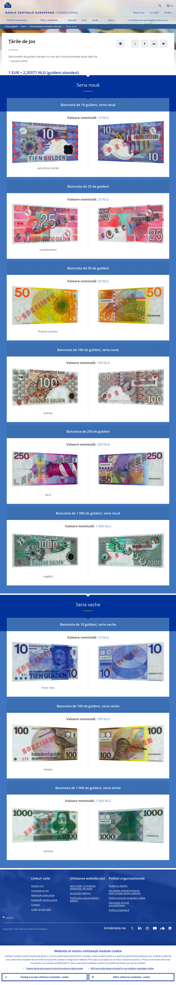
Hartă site (9, 917)
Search (160, 5)
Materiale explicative (43, 895)
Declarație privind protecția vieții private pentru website (124, 892)
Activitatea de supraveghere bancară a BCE (148, 22)
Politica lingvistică (119, 910)
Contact (35, 904)
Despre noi (138, 12)
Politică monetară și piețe (17, 22)
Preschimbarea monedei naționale (46, 26)
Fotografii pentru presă (44, 900)
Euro (84, 20)
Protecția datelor (118, 885)
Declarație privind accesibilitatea (119, 904)
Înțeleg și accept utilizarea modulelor (45, 977)
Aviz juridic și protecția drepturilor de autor (83, 887)
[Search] (144, 5)
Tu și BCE (154, 12)
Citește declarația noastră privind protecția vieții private (54, 968)
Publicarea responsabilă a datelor (84, 899)
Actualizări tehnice (80, 893)
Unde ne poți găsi (41, 909)
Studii (95, 20)
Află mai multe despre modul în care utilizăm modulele (122, 968)
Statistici (72, 20)
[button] (164, 5)
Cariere (168, 12)
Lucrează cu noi (40, 890)
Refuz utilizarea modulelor (131, 977)
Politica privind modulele (127, 898)
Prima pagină (11, 26)
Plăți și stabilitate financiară (49, 22)
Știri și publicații (111, 22)
